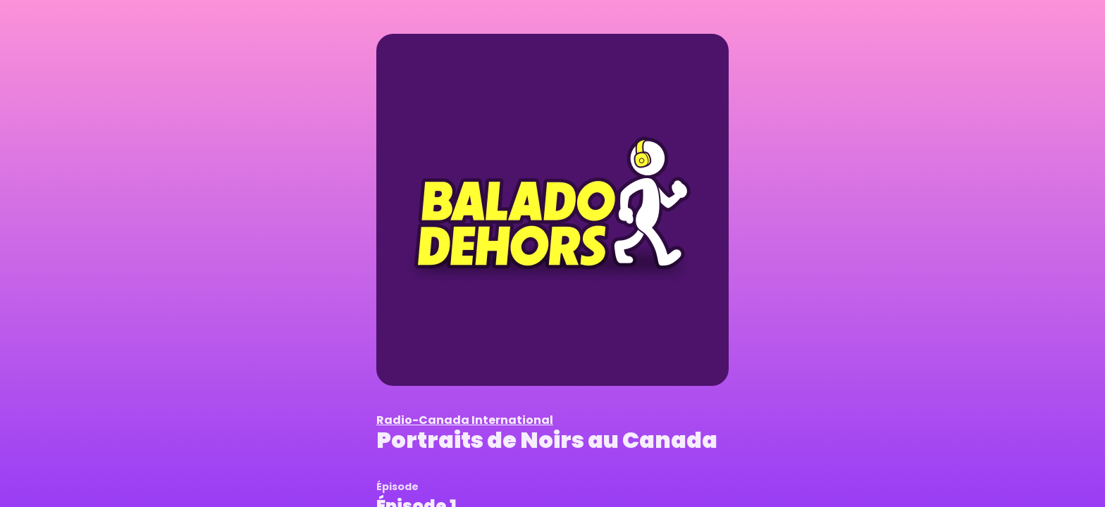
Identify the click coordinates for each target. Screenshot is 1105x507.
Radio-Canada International (464, 420)
